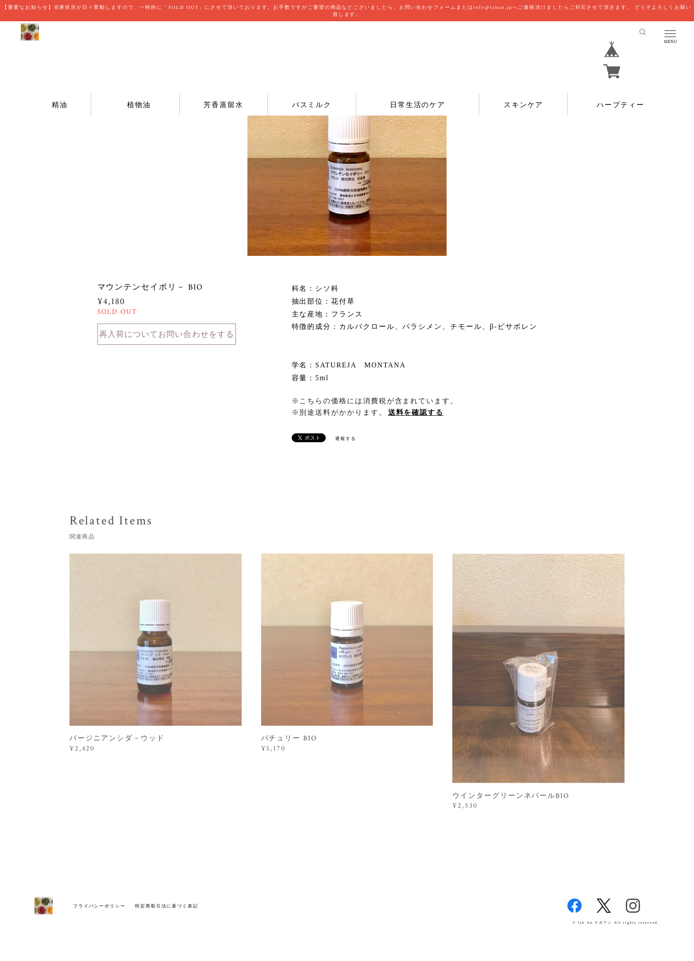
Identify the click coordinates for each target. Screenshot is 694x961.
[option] (347, 156)
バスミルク (312, 104)
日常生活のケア (417, 104)
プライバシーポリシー (99, 905)
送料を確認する (415, 412)
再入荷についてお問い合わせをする (166, 334)
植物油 (139, 104)
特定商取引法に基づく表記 (166, 905)
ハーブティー (620, 104)
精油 (60, 104)
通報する (345, 438)
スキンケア (524, 104)
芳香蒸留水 (223, 104)
